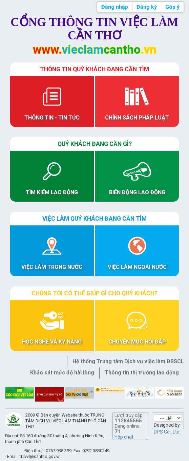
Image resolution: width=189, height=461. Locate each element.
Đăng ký (146, 7)
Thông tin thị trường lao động (142, 372)
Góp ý (172, 7)
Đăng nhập (114, 7)
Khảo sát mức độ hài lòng (62, 372)
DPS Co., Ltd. (167, 432)
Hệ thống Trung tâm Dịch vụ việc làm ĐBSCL (128, 361)
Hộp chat (123, 437)
